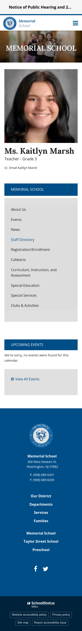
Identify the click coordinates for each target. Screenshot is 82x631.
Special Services (24, 295)
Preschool (40, 549)
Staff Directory (22, 239)
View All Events (27, 379)
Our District (41, 496)
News (15, 229)
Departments (41, 504)
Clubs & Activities (25, 305)
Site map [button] (22, 622)
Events (16, 219)
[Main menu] (75, 23)
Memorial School (27, 189)
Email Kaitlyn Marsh (23, 168)
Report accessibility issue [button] (50, 622)
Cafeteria (18, 259)
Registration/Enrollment (30, 249)
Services (41, 512)
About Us (18, 209)
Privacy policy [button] (61, 614)
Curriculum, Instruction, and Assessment (34, 272)
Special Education (25, 285)
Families (41, 520)
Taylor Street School (41, 541)
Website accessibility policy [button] (29, 614)
